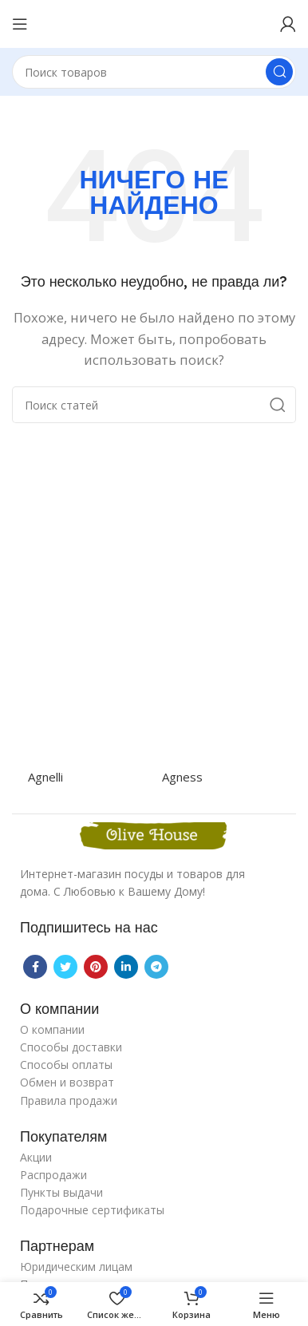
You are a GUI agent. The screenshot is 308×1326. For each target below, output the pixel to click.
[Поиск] (154, 72)
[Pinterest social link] (96, 967)
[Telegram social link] (156, 967)
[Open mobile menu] (20, 24)
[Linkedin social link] (126, 967)
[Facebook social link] (35, 967)
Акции (36, 1157)
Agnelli (45, 777)
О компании (52, 1029)
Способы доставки (71, 1047)
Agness (182, 777)
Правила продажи (68, 1100)
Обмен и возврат (67, 1082)
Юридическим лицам (76, 1266)
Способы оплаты (66, 1064)
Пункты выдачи (61, 1192)
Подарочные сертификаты (92, 1209)
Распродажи (53, 1174)
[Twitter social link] (65, 967)
